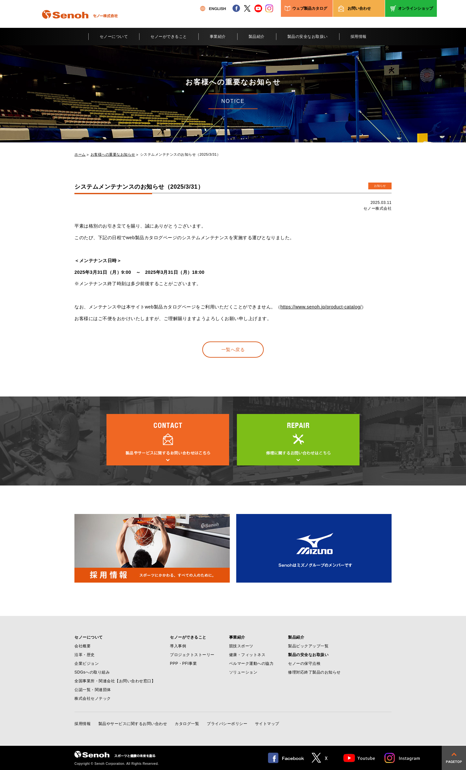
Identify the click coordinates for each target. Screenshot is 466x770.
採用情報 (358, 36)
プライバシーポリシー (227, 723)
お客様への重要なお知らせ (113, 154)
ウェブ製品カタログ (309, 8)
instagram (269, 8)
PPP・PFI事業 (183, 663)
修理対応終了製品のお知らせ (314, 672)
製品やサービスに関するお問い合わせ (132, 723)
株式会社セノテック (92, 698)
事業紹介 (218, 36)
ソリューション (243, 672)
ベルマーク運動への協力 (251, 663)
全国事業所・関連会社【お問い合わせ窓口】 (114, 681)
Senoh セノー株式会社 (80, 24)
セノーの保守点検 (304, 663)
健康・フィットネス (247, 655)
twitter (247, 8)
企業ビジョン (86, 663)
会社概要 (82, 646)
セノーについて (114, 36)
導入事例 (178, 646)
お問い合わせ (359, 8)
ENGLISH (213, 8)
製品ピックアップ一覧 (308, 646)
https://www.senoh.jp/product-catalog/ (320, 306)
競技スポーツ (241, 646)
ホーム (80, 154)
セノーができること (168, 36)
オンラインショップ (415, 8)
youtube (258, 8)
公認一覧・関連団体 (92, 689)
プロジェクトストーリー (192, 655)
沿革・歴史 (84, 655)
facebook (236, 8)
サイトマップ (267, 723)
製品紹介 (257, 36)
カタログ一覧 (187, 723)
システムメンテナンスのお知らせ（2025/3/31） (180, 154)
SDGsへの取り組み (92, 672)
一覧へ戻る (233, 349)
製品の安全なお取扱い (307, 36)
